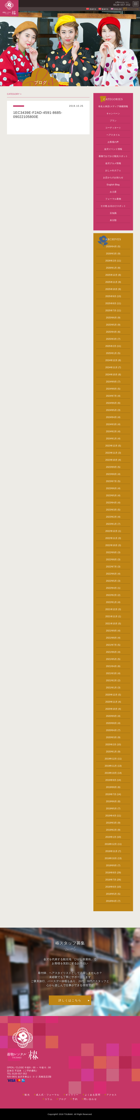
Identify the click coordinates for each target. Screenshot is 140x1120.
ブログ (63, 1099)
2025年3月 (111, 339)
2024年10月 (111, 374)
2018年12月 (111, 844)
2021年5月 (111, 659)
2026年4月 (111, 246)
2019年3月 (111, 823)
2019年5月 (111, 808)
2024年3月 (111, 424)
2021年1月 (111, 687)
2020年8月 (111, 723)
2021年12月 (111, 609)
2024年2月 (111, 431)
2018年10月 (111, 858)
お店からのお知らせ (113, 177)
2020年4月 (111, 730)
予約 (75, 1099)
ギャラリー (72, 1095)
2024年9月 (111, 381)
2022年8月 (111, 559)
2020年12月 (111, 695)
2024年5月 (111, 410)
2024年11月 (111, 367)
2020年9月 (111, 716)
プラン (113, 120)
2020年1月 (111, 751)
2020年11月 (111, 702)
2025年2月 (110, 346)
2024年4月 (111, 417)
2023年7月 (111, 481)
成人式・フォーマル (48, 1095)
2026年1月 (111, 268)
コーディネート (113, 128)
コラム (49, 1099)
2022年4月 (111, 588)
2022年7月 (111, 566)
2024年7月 (111, 396)
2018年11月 (111, 851)
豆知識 (113, 213)
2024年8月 (111, 389)
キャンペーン (113, 113)
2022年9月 (111, 552)
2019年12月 (111, 759)
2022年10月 (111, 545)
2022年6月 (111, 574)
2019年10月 (111, 773)
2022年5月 (111, 581)
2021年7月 (111, 645)
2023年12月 (111, 446)
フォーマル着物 (113, 199)
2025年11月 (111, 282)
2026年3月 (111, 253)
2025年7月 (110, 310)
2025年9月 (110, 296)
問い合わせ (90, 1099)
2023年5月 (111, 495)
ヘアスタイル (113, 135)
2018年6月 (110, 887)
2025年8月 (110, 303)
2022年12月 (111, 531)
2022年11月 (111, 538)
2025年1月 (111, 353)
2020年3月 (111, 737)
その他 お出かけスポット (113, 206)
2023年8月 (111, 474)
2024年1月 (111, 438)
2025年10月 (111, 289)
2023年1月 (111, 524)
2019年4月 (110, 815)
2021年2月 (111, 680)
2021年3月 (111, 673)
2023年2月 (111, 517)
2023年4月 (111, 502)
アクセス (112, 1095)
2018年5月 (111, 894)
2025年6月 (111, 317)
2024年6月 (111, 403)
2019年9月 (110, 780)
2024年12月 (111, 360)
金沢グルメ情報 (113, 163)
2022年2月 (111, 595)
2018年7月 (110, 880)
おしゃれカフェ (113, 170)
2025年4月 (111, 332)
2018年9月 (111, 865)
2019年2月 (111, 830)
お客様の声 (113, 142)
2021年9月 (111, 631)
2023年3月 (111, 510)
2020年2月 (110, 744)
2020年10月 (111, 709)
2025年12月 (111, 275)
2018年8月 (110, 872)
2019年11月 (111, 766)
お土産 (113, 192)
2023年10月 (111, 460)
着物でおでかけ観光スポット (113, 156)
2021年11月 (111, 616)
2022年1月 (111, 602)
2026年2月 (110, 261)
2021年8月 (111, 638)
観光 (27, 1095)
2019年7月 (110, 794)
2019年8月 (111, 787)
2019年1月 (110, 837)
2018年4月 (111, 901)
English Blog (113, 184)
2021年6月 (111, 652)
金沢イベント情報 (113, 149)
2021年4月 (111, 666)
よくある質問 (92, 1095)
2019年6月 (111, 801)
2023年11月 (111, 453)
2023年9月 (111, 467)
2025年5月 (111, 325)
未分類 (113, 220)
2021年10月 (111, 623)
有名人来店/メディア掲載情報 (113, 106)
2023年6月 (111, 488)
